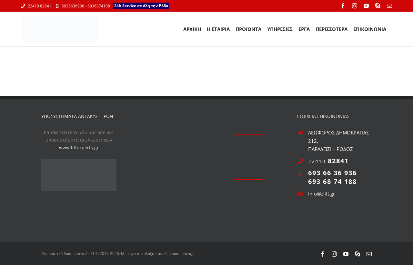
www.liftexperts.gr (79, 147)
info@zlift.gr (321, 193)
